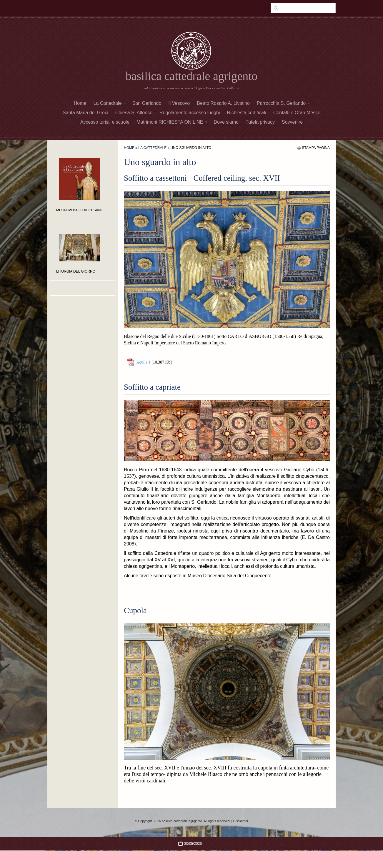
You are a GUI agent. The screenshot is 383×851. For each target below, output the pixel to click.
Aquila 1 (143, 362)
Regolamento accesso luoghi (189, 112)
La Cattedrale (109, 103)
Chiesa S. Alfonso (133, 112)
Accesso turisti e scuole (104, 122)
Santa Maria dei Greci (85, 112)
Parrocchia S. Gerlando (283, 103)
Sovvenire (292, 122)
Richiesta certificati (246, 112)
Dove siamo (226, 122)
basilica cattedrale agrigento (192, 76)
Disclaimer (240, 821)
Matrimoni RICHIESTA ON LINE (171, 122)
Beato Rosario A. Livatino (223, 103)
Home (80, 103)
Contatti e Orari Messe (296, 112)
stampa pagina (316, 148)
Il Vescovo (179, 103)
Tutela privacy (260, 122)
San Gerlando (146, 103)
